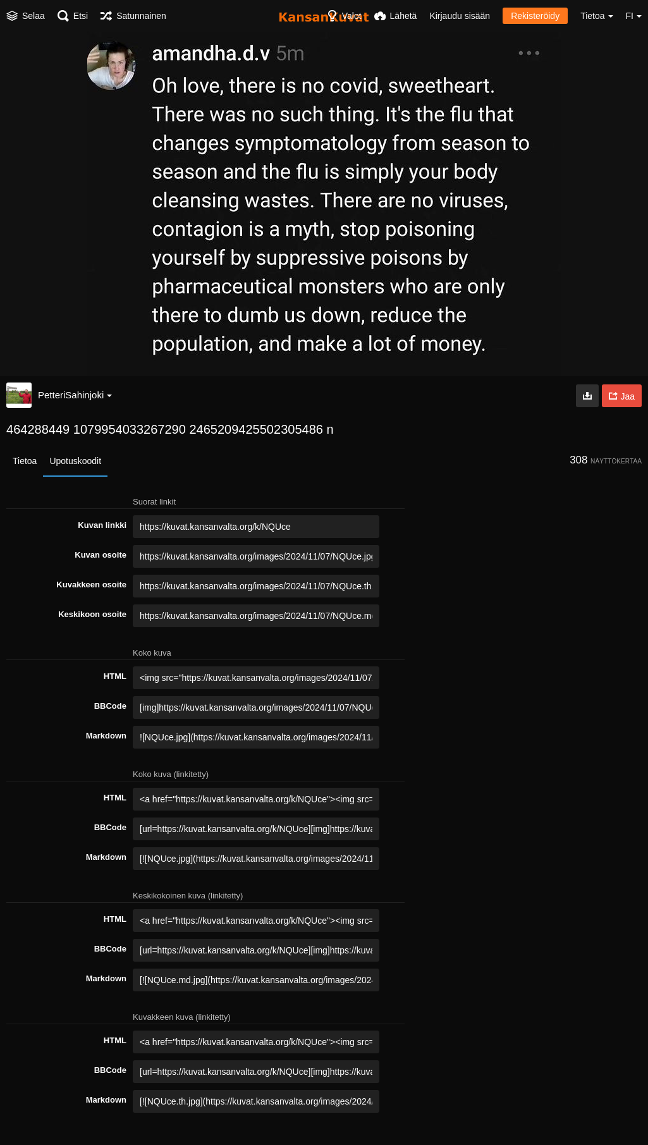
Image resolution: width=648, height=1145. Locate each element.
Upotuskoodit (75, 461)
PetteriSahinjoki (75, 394)
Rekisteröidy (535, 16)
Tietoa (25, 461)
